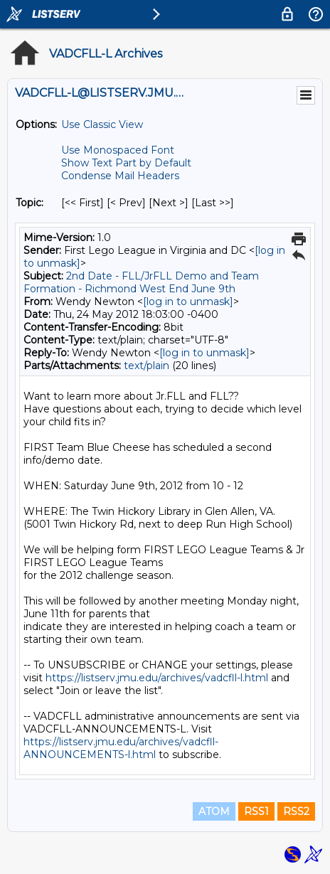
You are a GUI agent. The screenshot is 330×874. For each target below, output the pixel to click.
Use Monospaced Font (117, 150)
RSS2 (296, 811)
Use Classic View (102, 124)
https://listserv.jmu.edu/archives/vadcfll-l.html (157, 677)
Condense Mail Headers (120, 175)
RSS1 (256, 811)
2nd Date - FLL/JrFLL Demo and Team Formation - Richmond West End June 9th (141, 282)
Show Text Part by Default (126, 162)
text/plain (146, 365)
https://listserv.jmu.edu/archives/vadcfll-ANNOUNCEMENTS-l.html (120, 748)
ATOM (214, 811)
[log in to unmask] (188, 301)
